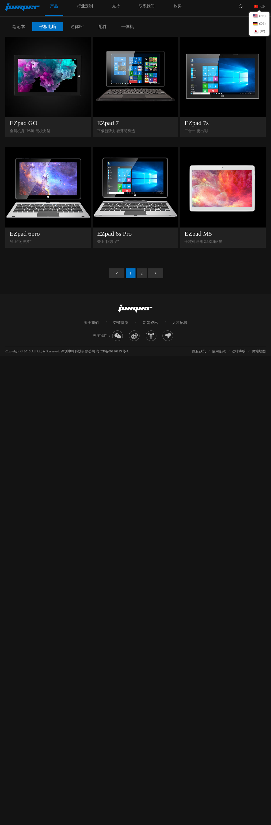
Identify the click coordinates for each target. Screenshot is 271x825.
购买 (178, 6)
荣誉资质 (120, 323)
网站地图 (259, 351)
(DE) (262, 23)
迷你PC (77, 26)
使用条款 (219, 351)
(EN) (262, 16)
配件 (102, 26)
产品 (54, 6)
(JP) (262, 31)
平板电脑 (47, 26)
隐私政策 (199, 351)
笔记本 (18, 26)
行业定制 (85, 6)
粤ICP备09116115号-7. (112, 351)
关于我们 (91, 323)
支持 (116, 6)
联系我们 (147, 6)
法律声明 (239, 351)
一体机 (127, 26)
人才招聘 (179, 323)
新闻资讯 (150, 323)
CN (262, 6)
